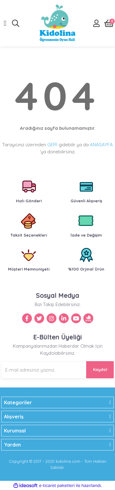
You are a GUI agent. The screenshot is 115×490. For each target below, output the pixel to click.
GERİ (52, 145)
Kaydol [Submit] (100, 369)
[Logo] (57, 23)
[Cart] (109, 23)
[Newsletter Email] (57, 369)
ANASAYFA (101, 145)
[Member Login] (96, 23)
